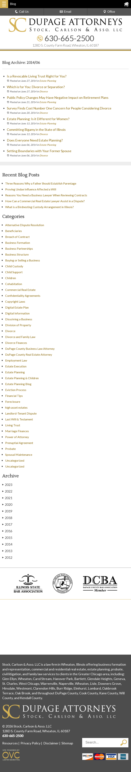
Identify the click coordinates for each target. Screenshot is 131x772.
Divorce (43, 91)
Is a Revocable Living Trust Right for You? (36, 76)
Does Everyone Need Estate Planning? (35, 140)
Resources (10, 743)
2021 (7, 497)
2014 (7, 544)
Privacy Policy (31, 743)
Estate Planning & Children (22, 378)
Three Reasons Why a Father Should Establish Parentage (40, 183)
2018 (7, 517)
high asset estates (16, 407)
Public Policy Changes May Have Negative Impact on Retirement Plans (57, 97)
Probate (10, 448)
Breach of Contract (17, 236)
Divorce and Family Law (20, 337)
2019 (7, 511)
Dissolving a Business (18, 319)
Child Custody (14, 266)
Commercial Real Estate (20, 289)
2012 (7, 557)
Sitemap (67, 743)
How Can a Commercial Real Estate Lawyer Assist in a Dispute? (45, 201)
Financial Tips (14, 395)
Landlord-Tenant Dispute (21, 413)
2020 (7, 504)
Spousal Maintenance (18, 454)
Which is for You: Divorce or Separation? (36, 87)
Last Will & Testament (19, 419)
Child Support (14, 272)
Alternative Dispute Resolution (24, 225)
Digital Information (17, 313)
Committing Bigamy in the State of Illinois (36, 130)
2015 (7, 537)
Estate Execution (15, 366)
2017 (7, 524)
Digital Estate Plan (17, 307)
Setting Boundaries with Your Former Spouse (39, 151)
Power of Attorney (17, 437)
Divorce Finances (16, 342)
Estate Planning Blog (18, 384)
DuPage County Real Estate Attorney (28, 354)
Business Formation (17, 242)
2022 (7, 491)
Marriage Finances (17, 431)
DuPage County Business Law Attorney (30, 348)
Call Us (22, 11)
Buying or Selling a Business (22, 260)
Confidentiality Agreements (22, 295)
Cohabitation (13, 284)
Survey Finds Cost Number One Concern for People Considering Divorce (59, 108)
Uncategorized (14, 460)
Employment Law (16, 360)
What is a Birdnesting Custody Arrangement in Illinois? (39, 207)
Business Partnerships (19, 248)
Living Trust (12, 425)
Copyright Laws (15, 301)
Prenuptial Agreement (19, 443)
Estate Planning (47, 80)
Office (109, 11)
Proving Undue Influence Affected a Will (30, 189)
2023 (7, 484)
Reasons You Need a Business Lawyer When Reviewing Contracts (46, 195)
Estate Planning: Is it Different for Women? (38, 119)
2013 (7, 550)
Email (65, 11)
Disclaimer (51, 743)
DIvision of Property (18, 325)
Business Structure (17, 254)
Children (10, 278)
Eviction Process (15, 390)
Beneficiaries (13, 231)
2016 (7, 531)
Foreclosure (12, 401)
